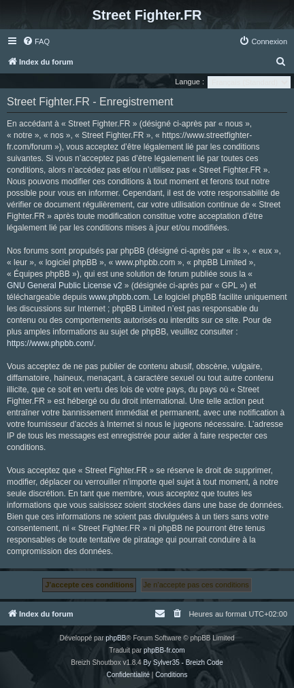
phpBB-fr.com (164, 650)
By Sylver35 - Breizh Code (183, 662)
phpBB (115, 638)
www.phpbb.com (119, 297)
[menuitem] (36, 41)
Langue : (189, 82)
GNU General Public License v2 (64, 285)
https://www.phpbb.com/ (50, 343)
